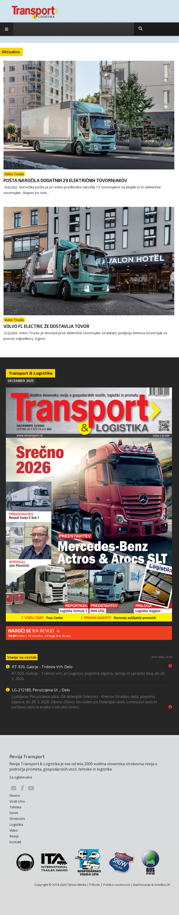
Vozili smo (17, 801)
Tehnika (15, 807)
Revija (14, 836)
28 (168, 885)
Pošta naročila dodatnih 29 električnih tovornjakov (65, 180)
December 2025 (21, 380)
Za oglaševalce (20, 777)
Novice (14, 795)
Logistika (16, 824)
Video (13, 830)
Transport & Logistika (30, 373)
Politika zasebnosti (116, 885)
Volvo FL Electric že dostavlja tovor (46, 326)
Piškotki (94, 885)
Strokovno (17, 818)
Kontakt (15, 842)
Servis (13, 813)
